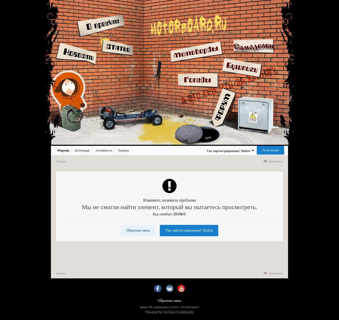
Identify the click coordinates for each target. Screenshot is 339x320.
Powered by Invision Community (169, 312)
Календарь (82, 150)
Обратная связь (138, 230)
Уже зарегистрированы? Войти (230, 150)
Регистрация (270, 150)
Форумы (63, 152)
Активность (103, 150)
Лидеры (123, 150)
